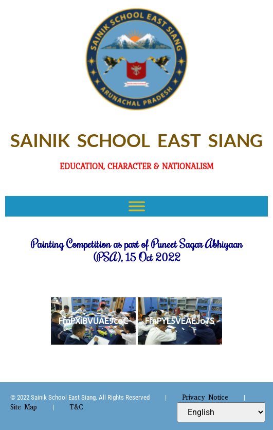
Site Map (23, 407)
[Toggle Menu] (137, 206)
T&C (76, 407)
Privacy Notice (205, 397)
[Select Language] (221, 412)
